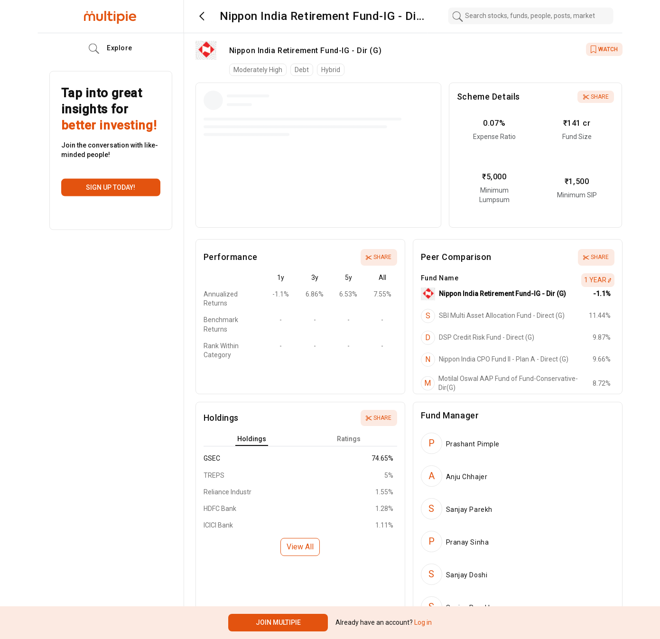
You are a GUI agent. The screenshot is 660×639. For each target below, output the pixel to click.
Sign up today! (110, 187)
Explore (110, 49)
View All (300, 546)
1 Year (598, 280)
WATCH (604, 49)
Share (596, 96)
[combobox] (530, 16)
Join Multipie (278, 622)
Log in (422, 622)
